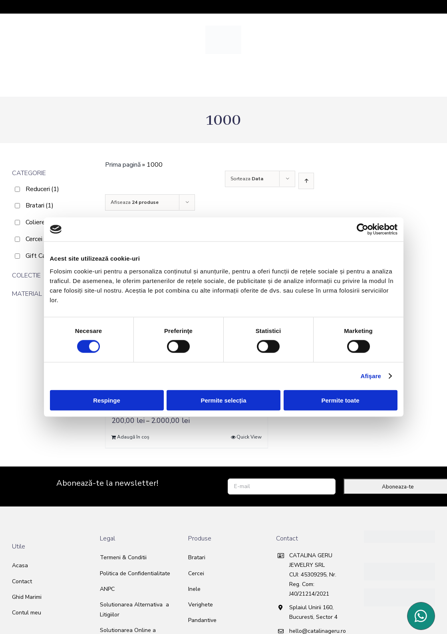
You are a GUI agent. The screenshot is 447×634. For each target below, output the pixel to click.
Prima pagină (123, 164)
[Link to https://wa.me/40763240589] (421, 616)
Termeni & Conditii (123, 557)
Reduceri (42, 189)
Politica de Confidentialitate (135, 573)
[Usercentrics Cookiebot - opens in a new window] (362, 229)
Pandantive (202, 620)
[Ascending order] (306, 181)
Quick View (249, 437)
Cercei (39, 239)
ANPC (107, 589)
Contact (22, 581)
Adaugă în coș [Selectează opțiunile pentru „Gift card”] (133, 437)
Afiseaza (135, 202)
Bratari (40, 205)
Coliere (40, 222)
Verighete (200, 604)
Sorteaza (246, 178)
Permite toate (340, 400)
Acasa (20, 565)
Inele (194, 589)
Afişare (371, 376)
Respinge (106, 400)
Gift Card (43, 255)
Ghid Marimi (27, 597)
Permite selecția (223, 400)
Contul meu (26, 612)
